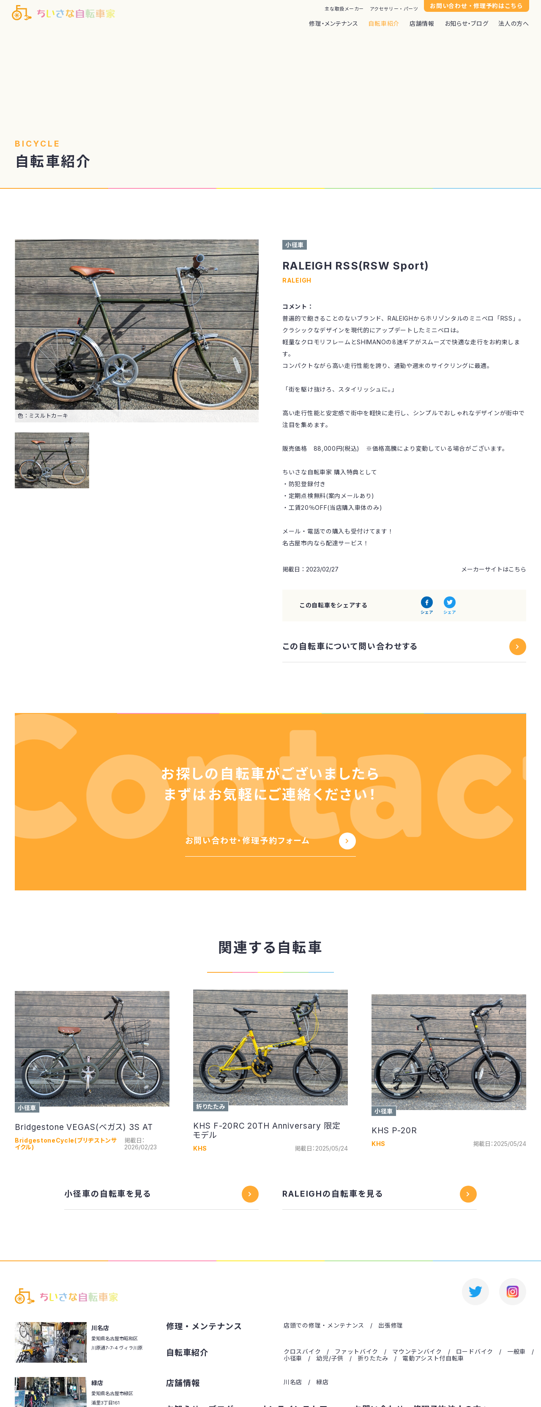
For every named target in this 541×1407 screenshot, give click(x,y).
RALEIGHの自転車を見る (333, 1194)
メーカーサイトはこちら (493, 569)
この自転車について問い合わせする (350, 646)
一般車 (516, 1351)
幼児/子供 (330, 1358)
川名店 (293, 1382)
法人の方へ (513, 24)
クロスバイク (302, 1351)
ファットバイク (356, 1351)
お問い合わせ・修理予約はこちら (476, 5)
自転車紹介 (383, 24)
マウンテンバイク (417, 1351)
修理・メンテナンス (333, 24)
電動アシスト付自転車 (433, 1358)
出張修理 (390, 1325)
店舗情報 (422, 24)
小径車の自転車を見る (108, 1194)
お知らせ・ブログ (467, 24)
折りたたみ (373, 1358)
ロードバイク (474, 1351)
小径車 (293, 1358)
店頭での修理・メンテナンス (324, 1325)
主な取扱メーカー (344, 9)
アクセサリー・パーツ (394, 9)
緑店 (322, 1382)
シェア (427, 612)
